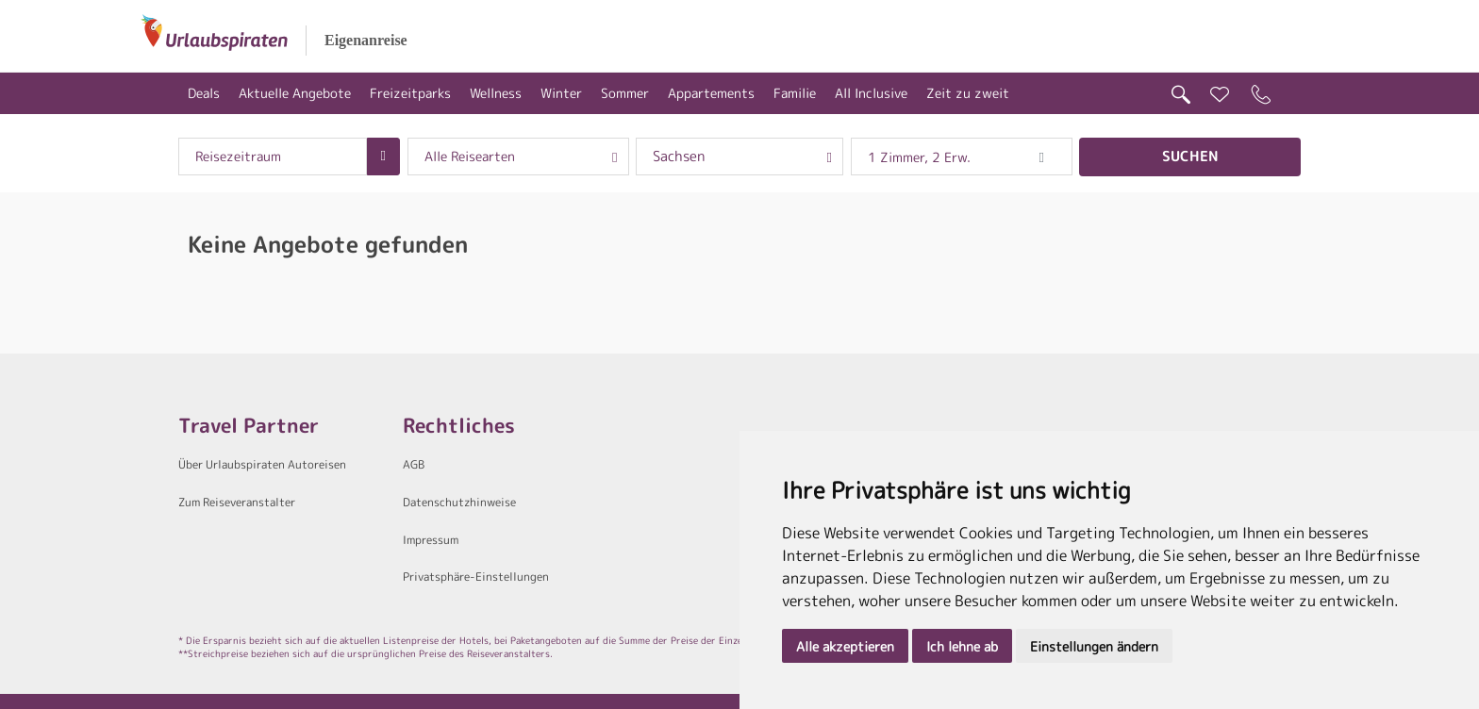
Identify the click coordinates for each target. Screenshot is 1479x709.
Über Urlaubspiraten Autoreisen (262, 464)
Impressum (430, 540)
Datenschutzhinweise (459, 502)
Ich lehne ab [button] (962, 646)
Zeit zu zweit (967, 93)
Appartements (711, 93)
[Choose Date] (383, 156)
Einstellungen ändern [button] (1094, 646)
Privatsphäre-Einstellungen (476, 577)
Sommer (625, 93)
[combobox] (272, 156)
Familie (794, 93)
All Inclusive (871, 93)
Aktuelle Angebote (295, 93)
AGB (413, 464)
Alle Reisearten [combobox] (469, 156)
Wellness (496, 93)
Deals (204, 93)
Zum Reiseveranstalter (236, 502)
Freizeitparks (410, 93)
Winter (561, 93)
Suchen (1190, 156)
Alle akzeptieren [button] (845, 646)
